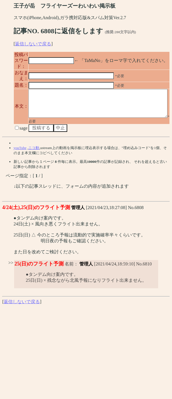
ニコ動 (33, 171)
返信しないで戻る (33, 43)
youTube (20, 171)
